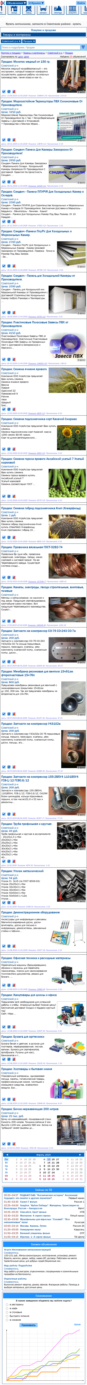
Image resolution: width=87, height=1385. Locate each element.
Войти (81, 3)
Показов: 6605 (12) (36, 413)
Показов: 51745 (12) (37, 317)
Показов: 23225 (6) (36, 1063)
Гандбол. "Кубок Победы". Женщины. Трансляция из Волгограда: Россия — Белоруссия (41, 1207)
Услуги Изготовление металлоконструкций (27, 1249)
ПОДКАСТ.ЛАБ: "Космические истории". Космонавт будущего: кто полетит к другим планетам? (40, 1196)
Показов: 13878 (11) (37, 144)
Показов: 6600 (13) (36, 542)
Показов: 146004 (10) (37, 363)
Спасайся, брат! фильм (25, 1211)
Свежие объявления (44, 1244)
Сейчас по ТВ (43, 1189)
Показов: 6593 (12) (36, 453)
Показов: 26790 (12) (37, 270)
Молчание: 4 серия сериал (27, 1215)
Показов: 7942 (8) (28, 1148)
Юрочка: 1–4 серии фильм (27, 1236)
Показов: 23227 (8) (36, 950)
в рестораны (17, 1304)
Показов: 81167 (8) (36, 718)
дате (20, 56)
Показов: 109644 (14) (37, 96)
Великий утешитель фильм (27, 1233)
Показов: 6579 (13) (36, 500)
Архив (77, 1324)
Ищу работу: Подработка (18, 1265)
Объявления (16, 3)
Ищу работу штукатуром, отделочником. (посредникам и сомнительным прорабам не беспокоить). (44, 1271)
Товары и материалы (17, 34)
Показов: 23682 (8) (36, 989)
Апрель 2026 (43, 1154)
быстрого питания (19, 1315)
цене (26, 56)
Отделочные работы (15, 1278)
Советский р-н (11, 41)
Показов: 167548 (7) (37, 582)
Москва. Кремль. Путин (25, 1225)
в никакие (15, 1319)
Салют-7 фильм (20, 1201)
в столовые (16, 1312)
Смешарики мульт (22, 1229)
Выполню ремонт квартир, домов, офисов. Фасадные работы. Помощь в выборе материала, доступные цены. (44, 1284)
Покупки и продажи (43, 30)
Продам (29, 41)
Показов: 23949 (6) (36, 1103)
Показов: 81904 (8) (36, 666)
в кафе (13, 1308)
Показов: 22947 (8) (36, 1031)
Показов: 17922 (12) (37, 226)
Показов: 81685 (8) (36, 771)
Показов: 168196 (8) (37, 625)
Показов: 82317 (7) (36, 818)
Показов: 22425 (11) (37, 186)
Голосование (44, 1295)
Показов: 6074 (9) (25, 865)
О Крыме (36, 3)
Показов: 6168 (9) (25, 907)
